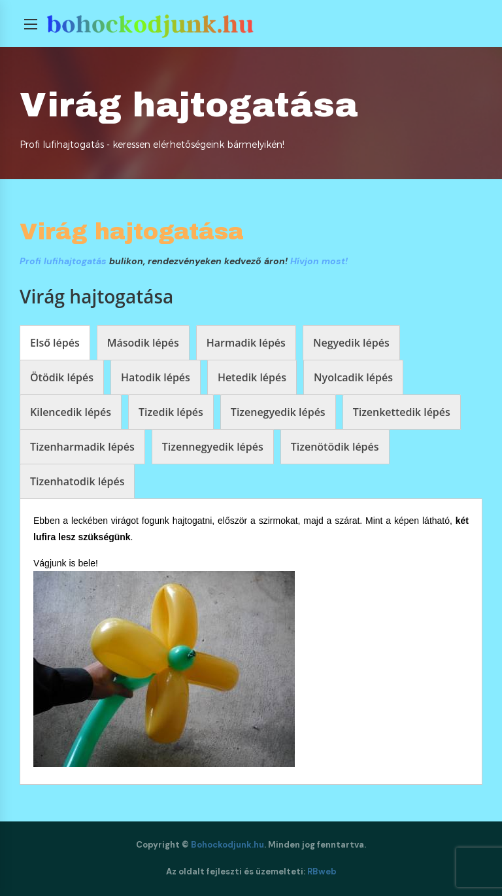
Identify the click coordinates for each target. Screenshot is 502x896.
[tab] (55, 342)
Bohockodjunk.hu (227, 844)
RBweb (322, 871)
